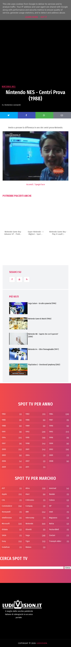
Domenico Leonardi (12, 105)
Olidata (5, 529)
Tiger (28, 541)
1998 (27, 443)
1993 (51, 431)
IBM (27, 512)
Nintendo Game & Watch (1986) (39, 319)
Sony (4, 541)
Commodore (7, 506)
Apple (4, 494)
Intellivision (7, 518)
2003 (4, 455)
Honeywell (6, 512)
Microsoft (6, 523)
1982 (4, 414)
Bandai (52, 494)
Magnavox (53, 518)
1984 (51, 414)
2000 (4, 449)
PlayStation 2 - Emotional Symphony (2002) (44, 365)
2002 (51, 449)
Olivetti (29, 529)
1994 (4, 437)
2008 (51, 461)
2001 (27, 449)
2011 (27, 467)
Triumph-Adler (55, 541)
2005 (51, 455)
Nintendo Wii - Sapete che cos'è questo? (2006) (43, 335)
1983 (27, 414)
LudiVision (42, 643)
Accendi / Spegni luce (35, 184)
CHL (3, 500)
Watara (28, 547)
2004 (28, 455)
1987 (51, 420)
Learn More (31, 17)
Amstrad (52, 488)
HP (50, 506)
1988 (4, 426)
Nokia (51, 523)
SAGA (4, 535)
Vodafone (6, 547)
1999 (51, 443)
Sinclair (52, 535)
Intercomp (30, 518)
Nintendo (29, 523)
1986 (27, 420)
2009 (4, 467)
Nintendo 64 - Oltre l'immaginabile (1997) (43, 349)
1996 (51, 437)
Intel (51, 512)
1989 (27, 426)
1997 (4, 443)
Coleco (52, 500)
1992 (27, 431)
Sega (28, 535)
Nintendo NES (9, 86)
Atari (27, 494)
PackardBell (54, 529)
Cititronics (30, 500)
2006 (4, 461)
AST (3, 488)
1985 (4, 420)
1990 (51, 426)
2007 (27, 461)
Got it (43, 17)
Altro (28, 488)
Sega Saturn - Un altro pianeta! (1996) (42, 303)
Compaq (29, 506)
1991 (4, 431)
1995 (27, 437)
